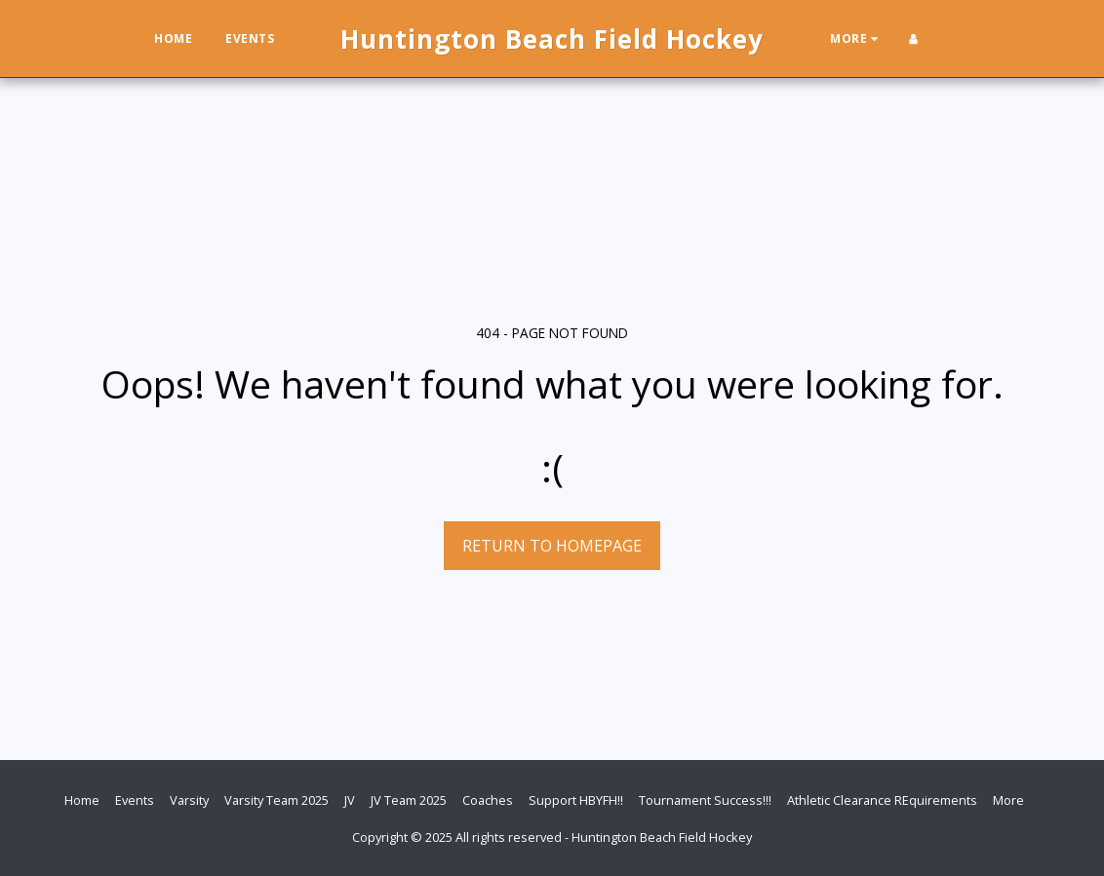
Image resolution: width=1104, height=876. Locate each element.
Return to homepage (552, 545)
